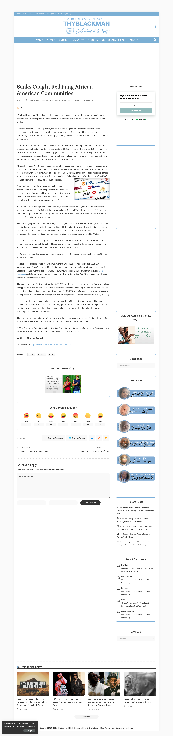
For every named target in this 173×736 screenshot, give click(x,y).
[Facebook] (53, 438)
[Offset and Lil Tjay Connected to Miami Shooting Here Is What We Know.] (69, 684)
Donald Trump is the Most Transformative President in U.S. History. (137, 569)
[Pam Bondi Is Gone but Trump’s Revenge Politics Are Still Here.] (140, 684)
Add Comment (47, 100)
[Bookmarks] (154, 26)
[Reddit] (99, 438)
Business (58, 100)
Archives (136, 632)
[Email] (106, 438)
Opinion (76, 100)
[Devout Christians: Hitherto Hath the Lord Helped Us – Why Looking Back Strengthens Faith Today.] (33, 684)
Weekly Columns (86, 100)
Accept (29, 731)
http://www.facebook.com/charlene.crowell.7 (51, 344)
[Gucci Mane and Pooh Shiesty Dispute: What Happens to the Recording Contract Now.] (104, 684)
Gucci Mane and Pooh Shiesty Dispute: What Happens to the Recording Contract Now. (101, 702)
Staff (21, 100)
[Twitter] (76, 438)
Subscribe (136, 111)
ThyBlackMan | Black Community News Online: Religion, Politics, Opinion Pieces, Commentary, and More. (95, 728)
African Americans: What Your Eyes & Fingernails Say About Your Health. (135, 604)
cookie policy (30, 726)
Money (64, 100)
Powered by (136, 119)
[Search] (154, 40)
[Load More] (86, 717)
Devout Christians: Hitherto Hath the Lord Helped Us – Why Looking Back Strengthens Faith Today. (135, 511)
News (70, 100)
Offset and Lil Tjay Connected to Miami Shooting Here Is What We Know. (67, 702)
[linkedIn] (92, 438)
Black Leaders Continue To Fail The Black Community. (136, 581)
